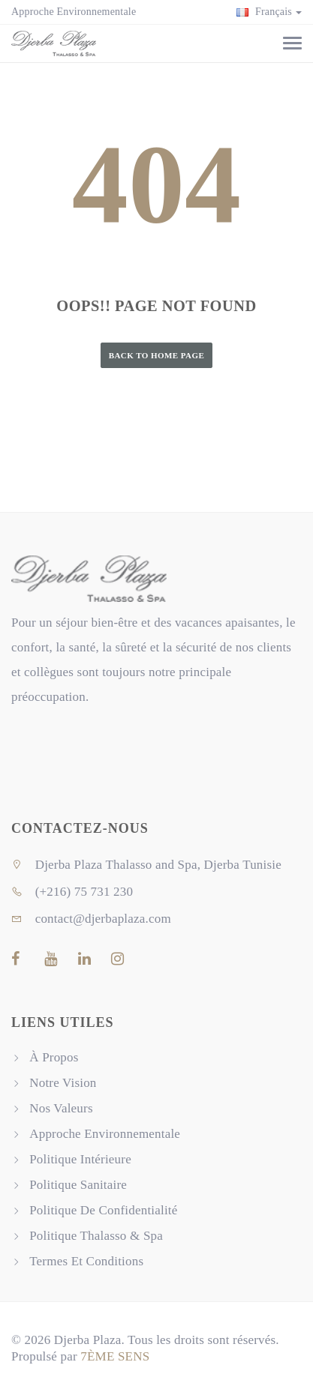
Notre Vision (62, 1083)
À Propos (53, 1057)
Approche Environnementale (73, 11)
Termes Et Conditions (86, 1261)
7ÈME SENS (114, 1356)
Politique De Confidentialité (103, 1210)
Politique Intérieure (80, 1159)
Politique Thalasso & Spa (96, 1236)
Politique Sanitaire (78, 1185)
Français (269, 11)
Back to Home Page (157, 355)
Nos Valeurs (61, 1108)
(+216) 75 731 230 (72, 892)
